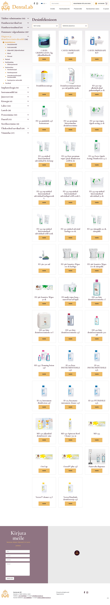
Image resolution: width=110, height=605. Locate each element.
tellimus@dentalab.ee (44, 597)
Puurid (6, 119)
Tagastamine (60, 594)
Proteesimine (9, 114)
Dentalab (17, 5)
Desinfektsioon (10, 42)
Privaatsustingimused (62, 592)
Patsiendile (78, 9)
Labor (6, 105)
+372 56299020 (22, 596)
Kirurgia (6, 101)
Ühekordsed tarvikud (13, 128)
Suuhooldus (9, 67)
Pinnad (9, 56)
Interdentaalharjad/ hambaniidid (14, 76)
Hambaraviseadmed (12, 27)
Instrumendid (12, 47)
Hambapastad (12, 72)
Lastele (6, 110)
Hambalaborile (64, 9)
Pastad (7, 59)
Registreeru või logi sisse (82, 3)
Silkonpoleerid (12, 64)
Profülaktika (9, 62)
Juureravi (7, 96)
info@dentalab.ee (37, 596)
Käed (9, 53)
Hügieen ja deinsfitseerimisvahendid (14, 38)
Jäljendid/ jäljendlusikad (15, 50)
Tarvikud (8, 83)
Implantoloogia (10, 87)
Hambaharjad (12, 69)
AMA (108, 598)
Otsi (68, 3)
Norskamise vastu (92, 9)
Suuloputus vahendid (14, 80)
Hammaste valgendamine (14, 32)
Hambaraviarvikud (11, 23)
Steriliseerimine (10, 123)
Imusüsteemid (12, 44)
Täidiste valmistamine (13, 18)
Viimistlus (7, 133)
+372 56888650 (27, 597)
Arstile (52, 9)
